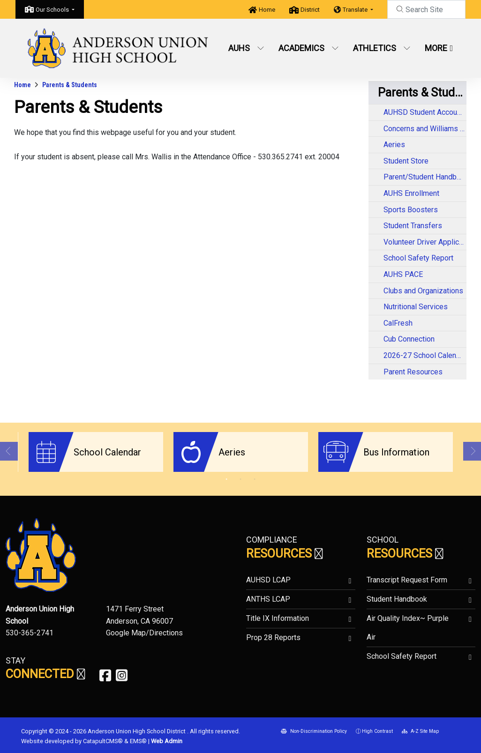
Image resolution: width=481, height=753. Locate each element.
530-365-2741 (29, 632)
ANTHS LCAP (268, 598)
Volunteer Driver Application (424, 242)
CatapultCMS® (103, 740)
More (439, 48)
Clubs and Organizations (423, 290)
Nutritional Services (415, 306)
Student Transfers (412, 225)
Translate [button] (356, 9)
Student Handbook (397, 598)
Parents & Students (69, 85)
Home (267, 9)
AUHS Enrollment (411, 193)
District (310, 9)
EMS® (138, 740)
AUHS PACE (403, 274)
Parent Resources (413, 371)
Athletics (382, 48)
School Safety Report (418, 257)
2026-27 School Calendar (424, 355)
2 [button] (240, 479)
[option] (95, 452)
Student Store (405, 161)
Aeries (394, 144)
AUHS (246, 48)
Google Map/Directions (144, 632)
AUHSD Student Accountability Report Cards (424, 112)
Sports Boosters (410, 209)
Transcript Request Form (407, 579)
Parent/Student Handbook (424, 176)
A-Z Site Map (420, 731)
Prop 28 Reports (273, 637)
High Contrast (377, 731)
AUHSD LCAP (268, 579)
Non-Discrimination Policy (314, 731)
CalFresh (398, 323)
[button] (55, 9)
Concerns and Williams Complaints (424, 128)
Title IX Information (277, 617)
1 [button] (226, 479)
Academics (308, 48)
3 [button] (254, 479)
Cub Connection (409, 339)
